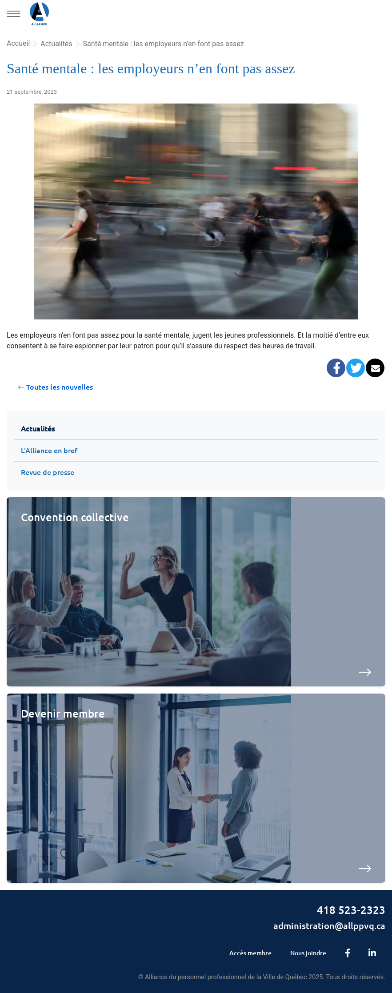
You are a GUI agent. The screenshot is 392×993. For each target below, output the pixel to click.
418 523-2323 (351, 910)
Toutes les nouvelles (55, 387)
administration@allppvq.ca (329, 925)
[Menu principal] (13, 14)
